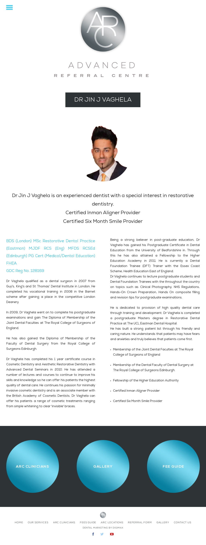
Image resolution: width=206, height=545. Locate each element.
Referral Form (140, 522)
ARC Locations (112, 522)
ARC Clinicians (64, 522)
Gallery (163, 522)
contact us (182, 522)
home (19, 522)
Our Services (38, 522)
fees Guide (88, 522)
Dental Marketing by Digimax (103, 527)
